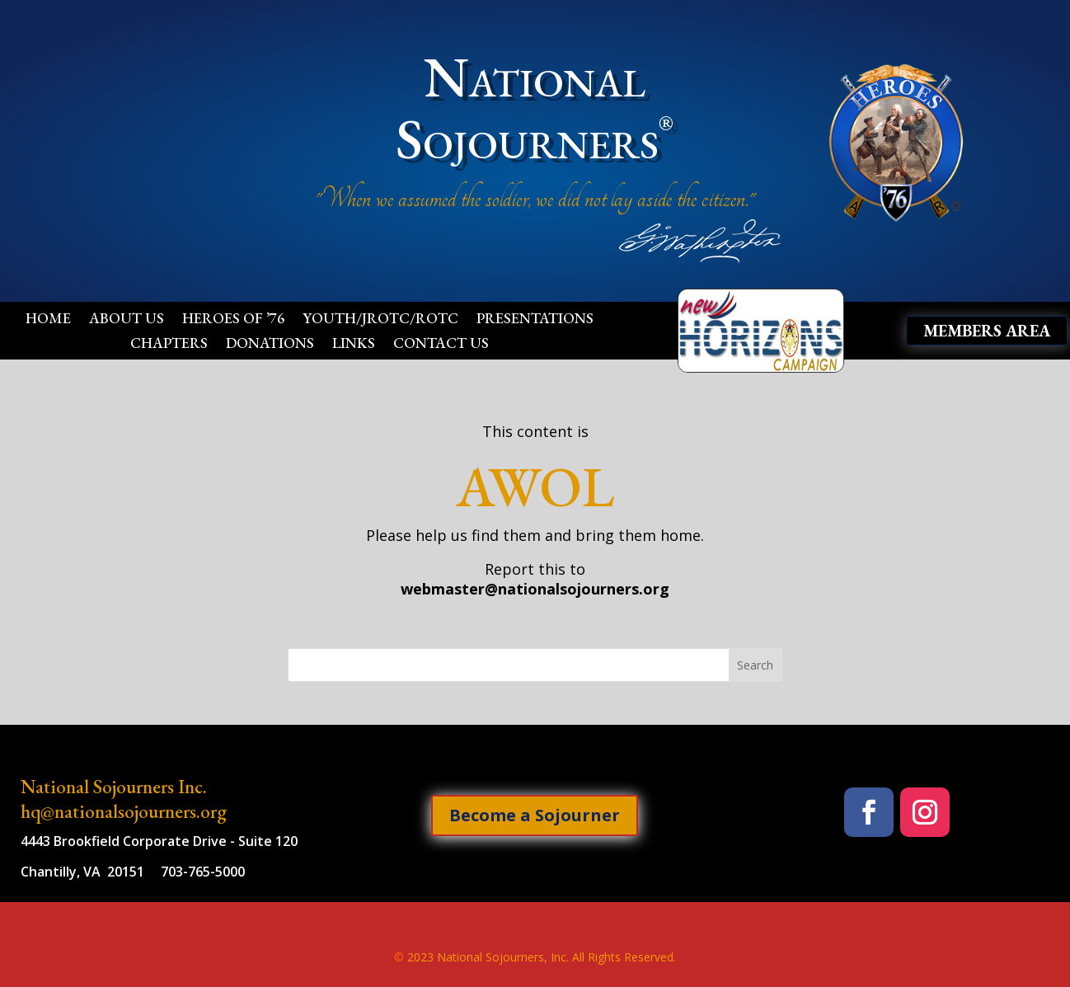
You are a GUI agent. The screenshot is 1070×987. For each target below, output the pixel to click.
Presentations (535, 320)
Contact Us (441, 344)
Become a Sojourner (534, 815)
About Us (126, 320)
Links (353, 344)
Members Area (986, 330)
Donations (270, 344)
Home (48, 320)
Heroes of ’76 (233, 320)
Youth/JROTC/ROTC (380, 320)
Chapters (169, 344)
